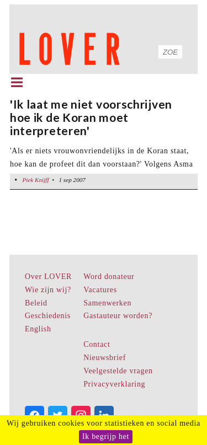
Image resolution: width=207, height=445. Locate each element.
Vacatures (100, 290)
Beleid (36, 303)
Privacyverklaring (114, 384)
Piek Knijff (35, 179)
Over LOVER (48, 276)
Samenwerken (107, 303)
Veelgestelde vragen (118, 371)
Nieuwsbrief (104, 357)
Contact (96, 344)
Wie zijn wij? (48, 290)
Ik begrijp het (105, 436)
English (38, 329)
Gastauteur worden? (117, 316)
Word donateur (108, 276)
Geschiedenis (48, 316)
